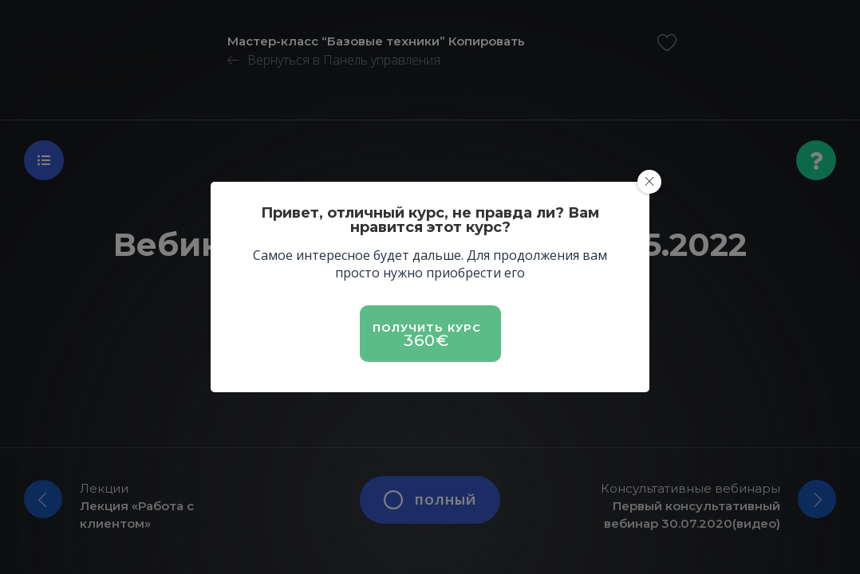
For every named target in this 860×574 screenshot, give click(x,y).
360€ (426, 340)
